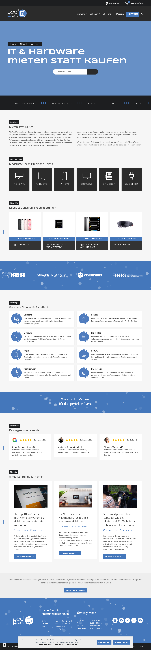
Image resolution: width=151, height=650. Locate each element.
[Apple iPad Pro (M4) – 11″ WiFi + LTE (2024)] (59, 231)
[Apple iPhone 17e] (25, 231)
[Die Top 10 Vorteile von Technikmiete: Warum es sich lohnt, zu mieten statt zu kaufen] (30, 521)
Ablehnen (104, 642)
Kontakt (140, 646)
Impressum (71, 644)
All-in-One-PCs (69, 103)
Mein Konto (114, 3)
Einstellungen (4, 645)
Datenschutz (45, 644)
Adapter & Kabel (32, 103)
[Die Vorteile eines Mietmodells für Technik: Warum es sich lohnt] (75, 521)
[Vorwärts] (138, 231)
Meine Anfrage (136, 3)
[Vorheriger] (13, 231)
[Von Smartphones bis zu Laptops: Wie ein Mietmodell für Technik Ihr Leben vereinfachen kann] (120, 521)
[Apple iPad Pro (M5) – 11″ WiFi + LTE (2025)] (92, 231)
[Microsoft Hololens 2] (126, 231)
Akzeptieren (121, 642)
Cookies (59, 644)
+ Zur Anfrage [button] (25, 239)
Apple (99, 103)
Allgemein (37, 530)
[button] (142, 13)
